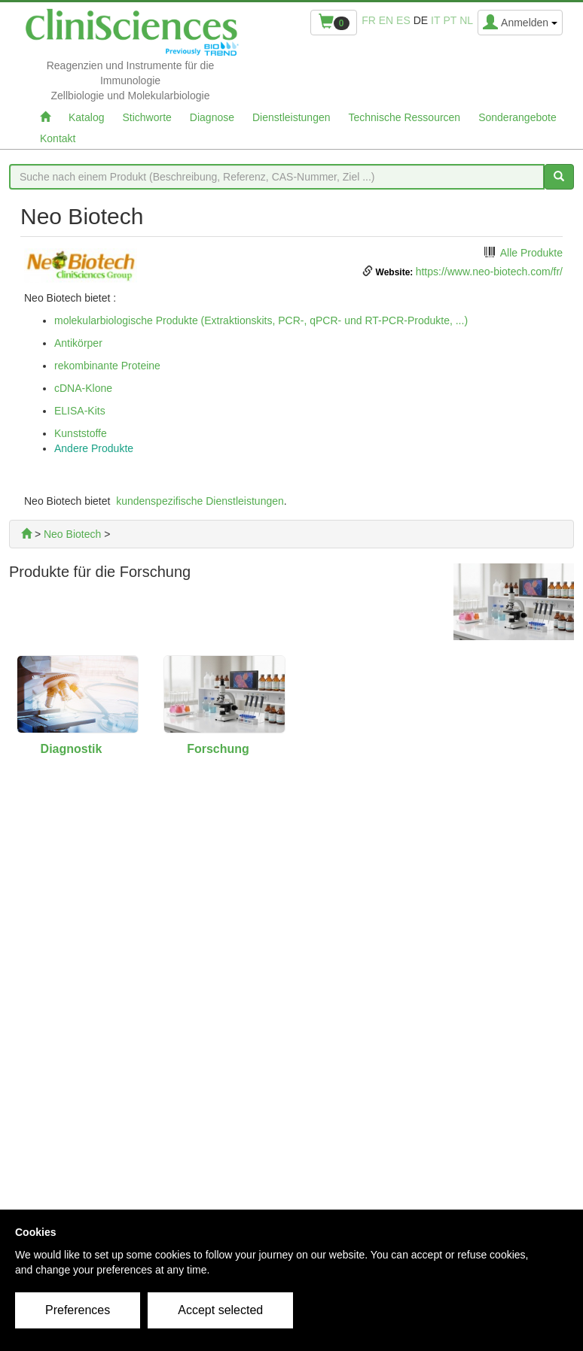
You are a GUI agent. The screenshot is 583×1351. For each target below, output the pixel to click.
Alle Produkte (531, 253)
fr (369, 20)
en (386, 20)
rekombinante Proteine (107, 366)
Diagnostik (71, 748)
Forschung (218, 748)
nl (466, 20)
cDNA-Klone (83, 388)
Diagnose (212, 117)
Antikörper (78, 343)
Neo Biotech (72, 534)
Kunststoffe (80, 433)
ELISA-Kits (79, 411)
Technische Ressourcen (405, 117)
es (403, 20)
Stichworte (146, 117)
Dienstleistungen (291, 117)
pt (449, 20)
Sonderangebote (517, 117)
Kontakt (57, 138)
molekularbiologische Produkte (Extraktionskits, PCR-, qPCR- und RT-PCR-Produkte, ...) (261, 320)
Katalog (86, 117)
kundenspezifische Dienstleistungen (200, 501)
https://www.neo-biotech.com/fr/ (489, 272)
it (435, 20)
